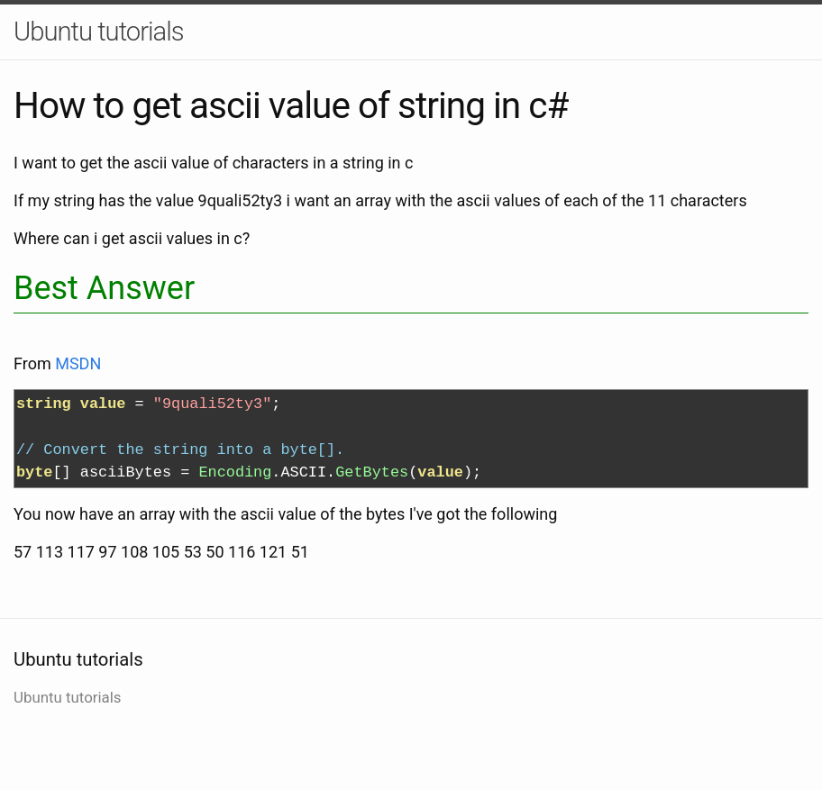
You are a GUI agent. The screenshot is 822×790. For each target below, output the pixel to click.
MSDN (78, 363)
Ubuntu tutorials (99, 31)
